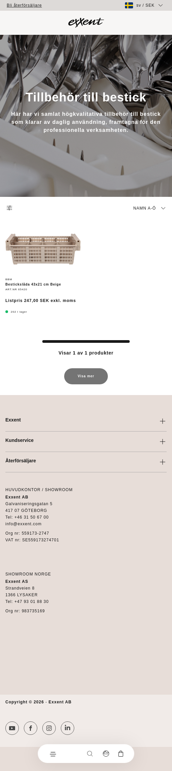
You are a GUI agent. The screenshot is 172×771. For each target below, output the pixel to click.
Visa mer (86, 379)
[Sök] (90, 753)
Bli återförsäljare (24, 5)
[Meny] (52, 753)
